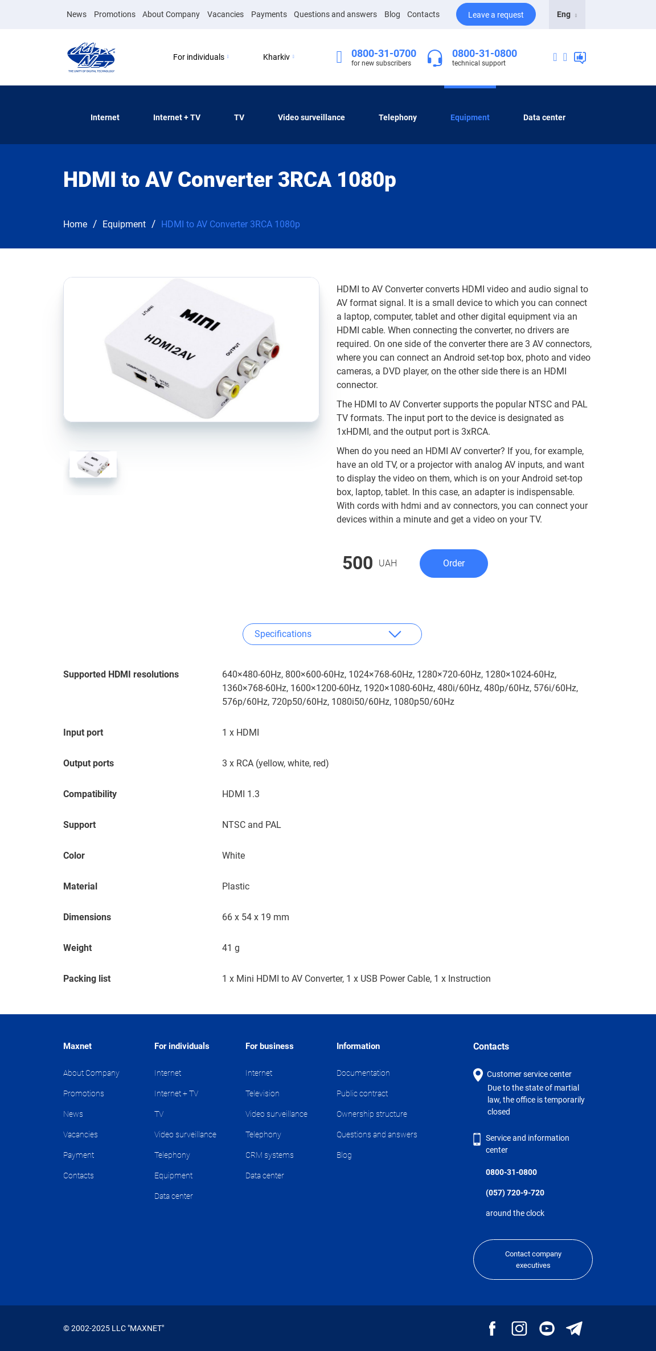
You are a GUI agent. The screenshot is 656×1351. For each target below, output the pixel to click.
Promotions (115, 14)
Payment (78, 1155)
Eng (567, 14)
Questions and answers (335, 14)
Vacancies (225, 14)
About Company (171, 14)
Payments (269, 14)
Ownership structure (372, 1114)
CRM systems (269, 1155)
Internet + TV (176, 117)
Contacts (423, 14)
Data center (544, 117)
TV (239, 117)
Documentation (363, 1072)
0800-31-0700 (383, 53)
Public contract (362, 1093)
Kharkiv (278, 57)
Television (262, 1093)
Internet (105, 117)
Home (75, 224)
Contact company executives (533, 1260)
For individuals (201, 57)
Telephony (398, 117)
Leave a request (496, 14)
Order (454, 563)
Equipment (470, 117)
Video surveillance (311, 117)
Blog (392, 14)
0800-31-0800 (484, 53)
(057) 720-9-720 (515, 1192)
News (77, 13)
